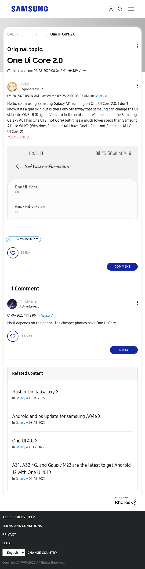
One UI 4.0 (23, 441)
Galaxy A (101, 96)
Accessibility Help (18, 517)
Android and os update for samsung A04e (54, 416)
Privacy (9, 535)
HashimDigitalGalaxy (33, 392)
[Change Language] (13, 552)
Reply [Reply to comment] (123, 350)
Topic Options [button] (129, 46)
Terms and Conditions (22, 526)
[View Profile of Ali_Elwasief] (28, 302)
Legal (7, 543)
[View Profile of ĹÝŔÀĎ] (24, 84)
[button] (129, 85)
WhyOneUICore (27, 239)
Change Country (42, 553)
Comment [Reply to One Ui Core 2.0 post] (122, 267)
